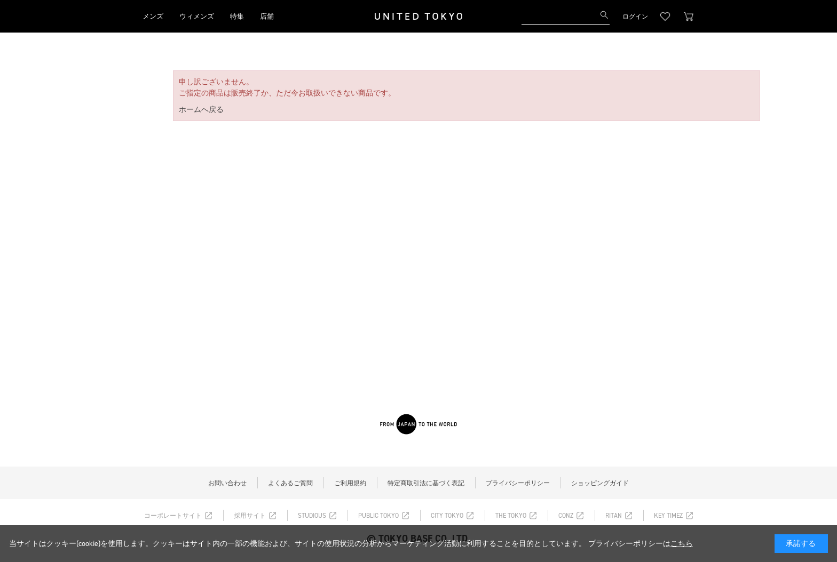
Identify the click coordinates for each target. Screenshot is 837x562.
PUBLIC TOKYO (378, 515)
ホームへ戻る (201, 110)
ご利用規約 (350, 483)
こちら (681, 544)
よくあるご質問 (290, 483)
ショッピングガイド (600, 483)
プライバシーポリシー (518, 483)
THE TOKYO (510, 515)
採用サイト (250, 515)
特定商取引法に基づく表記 (426, 483)
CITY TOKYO (447, 515)
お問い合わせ (227, 483)
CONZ (565, 515)
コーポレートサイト (173, 515)
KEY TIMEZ (668, 515)
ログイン (635, 16)
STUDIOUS (312, 515)
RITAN (613, 515)
